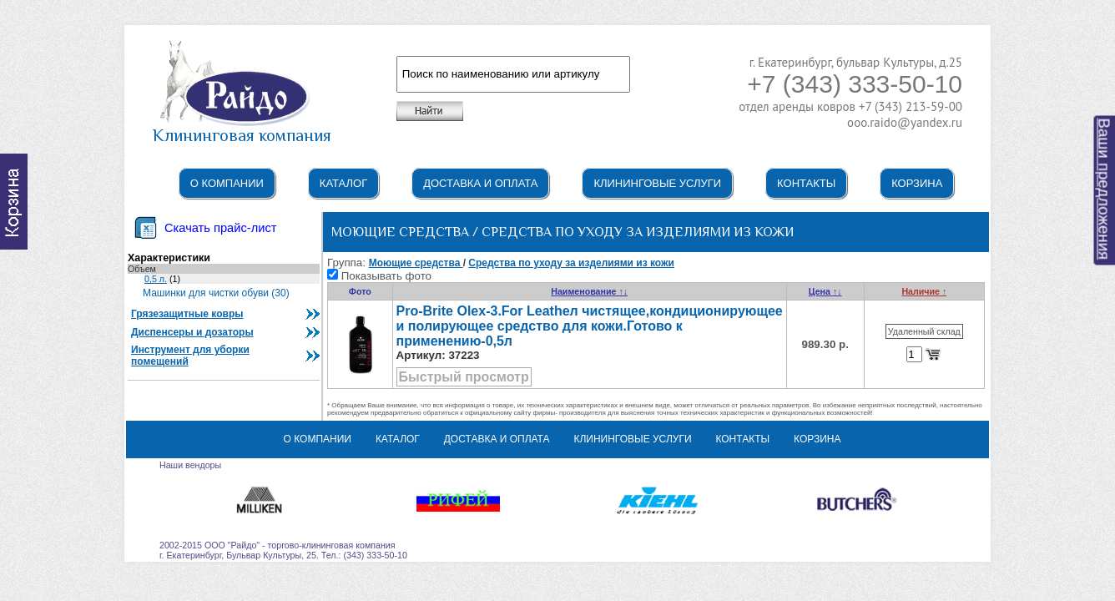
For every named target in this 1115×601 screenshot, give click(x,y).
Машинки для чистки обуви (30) (216, 293)
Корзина (916, 183)
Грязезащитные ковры (187, 314)
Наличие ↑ (923, 291)
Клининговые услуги (657, 183)
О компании (227, 183)
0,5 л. (155, 279)
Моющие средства (416, 263)
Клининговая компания (242, 127)
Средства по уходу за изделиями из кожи (571, 263)
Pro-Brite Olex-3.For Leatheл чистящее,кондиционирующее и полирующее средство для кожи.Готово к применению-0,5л (589, 326)
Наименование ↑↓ (589, 291)
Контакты (806, 183)
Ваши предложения (1104, 189)
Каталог (343, 183)
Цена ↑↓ (825, 291)
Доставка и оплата (480, 183)
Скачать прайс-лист (220, 228)
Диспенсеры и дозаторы (192, 332)
